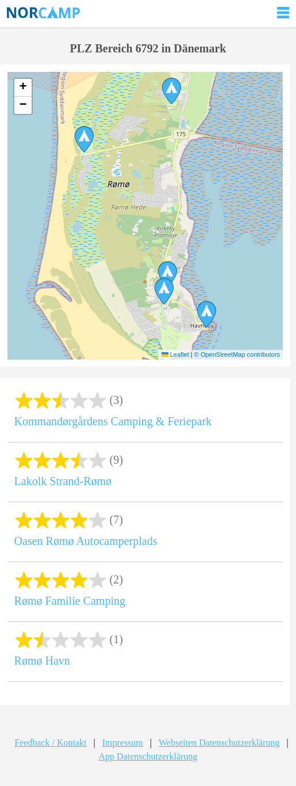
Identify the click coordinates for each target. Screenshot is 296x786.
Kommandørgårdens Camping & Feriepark (113, 421)
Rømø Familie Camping (69, 600)
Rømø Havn (42, 660)
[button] (167, 274)
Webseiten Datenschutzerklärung (219, 742)
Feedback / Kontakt (50, 742)
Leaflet (175, 354)
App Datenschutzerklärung (148, 756)
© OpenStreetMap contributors (237, 354)
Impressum (122, 742)
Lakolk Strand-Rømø (63, 481)
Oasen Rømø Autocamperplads (85, 541)
